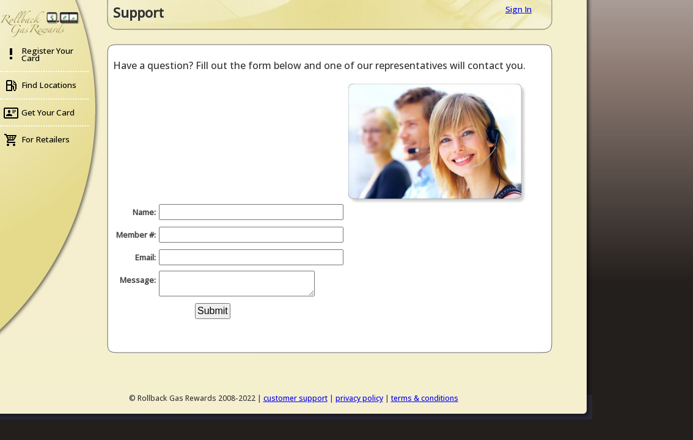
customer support (295, 398)
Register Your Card (47, 54)
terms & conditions (424, 398)
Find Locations (48, 84)
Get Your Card (48, 112)
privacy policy (359, 398)
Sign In (518, 9)
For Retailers (45, 139)
